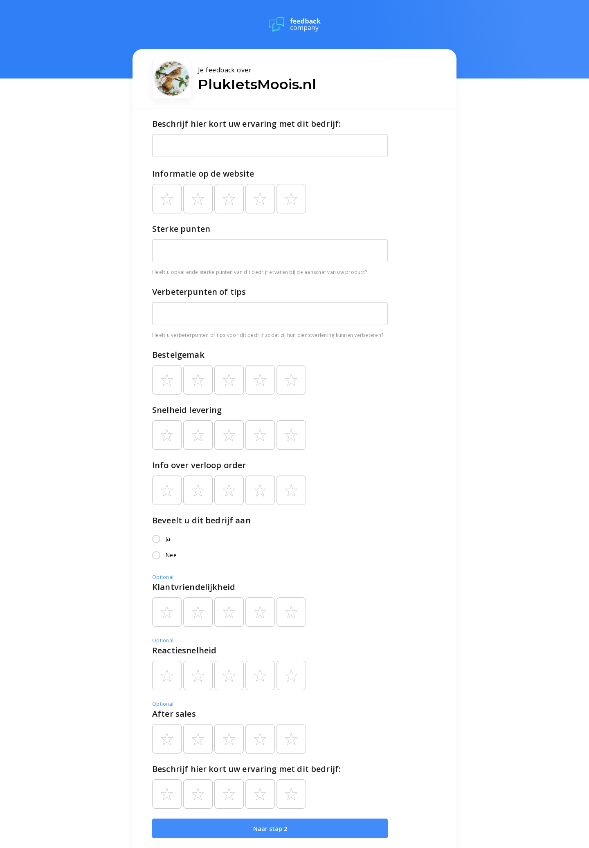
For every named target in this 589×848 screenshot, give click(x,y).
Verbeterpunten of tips (199, 291)
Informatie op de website (203, 173)
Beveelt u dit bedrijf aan (201, 520)
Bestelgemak (178, 354)
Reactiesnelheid (184, 650)
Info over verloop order (199, 465)
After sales (174, 713)
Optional (162, 577)
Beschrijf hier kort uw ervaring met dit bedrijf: (246, 123)
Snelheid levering (187, 409)
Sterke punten (181, 228)
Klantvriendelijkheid (193, 586)
